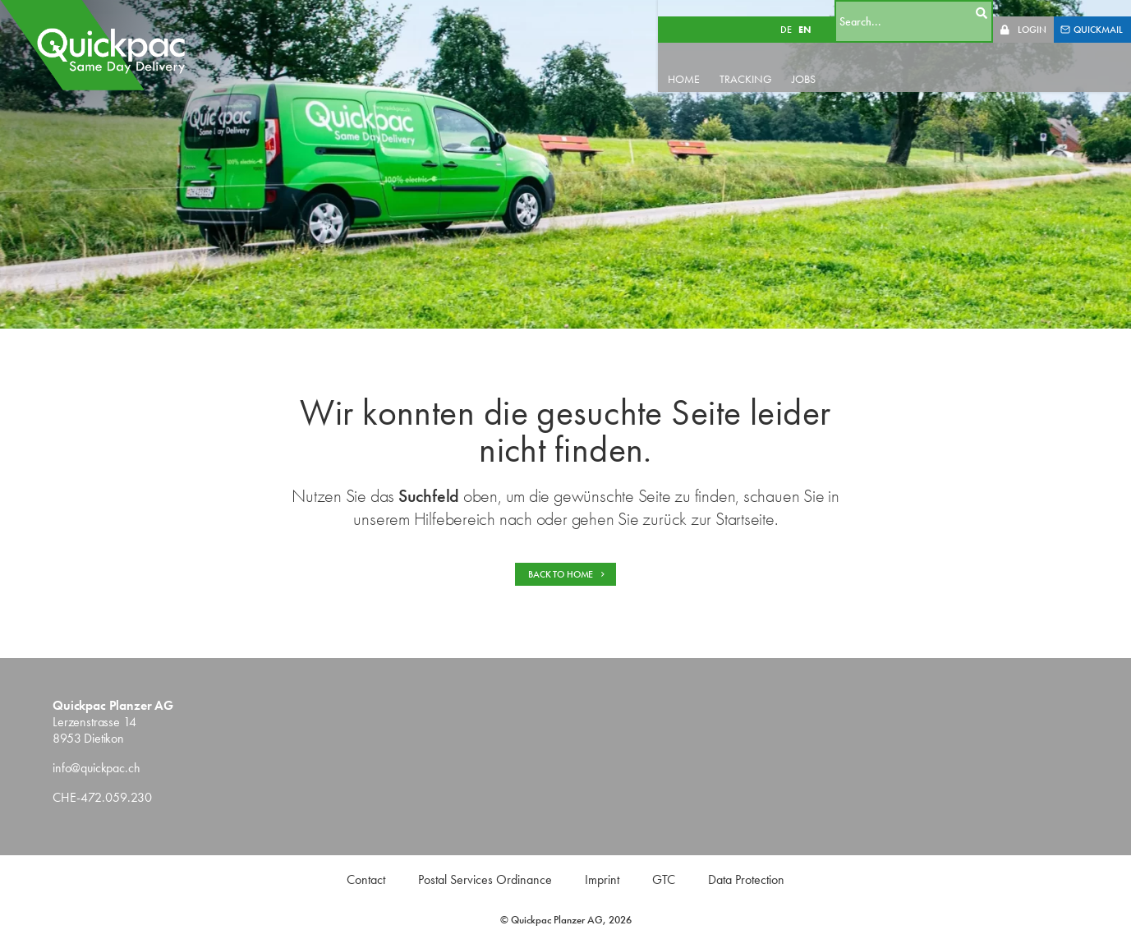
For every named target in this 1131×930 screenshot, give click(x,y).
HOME (711, 62)
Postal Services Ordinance (485, 879)
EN (821, 13)
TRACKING (773, 62)
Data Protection (746, 879)
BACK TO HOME (567, 574)
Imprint (602, 879)
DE (802, 13)
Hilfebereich (454, 519)
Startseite (745, 519)
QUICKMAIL (1091, 13)
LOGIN (1032, 13)
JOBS (831, 62)
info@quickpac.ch (96, 767)
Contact (366, 879)
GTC (663, 879)
